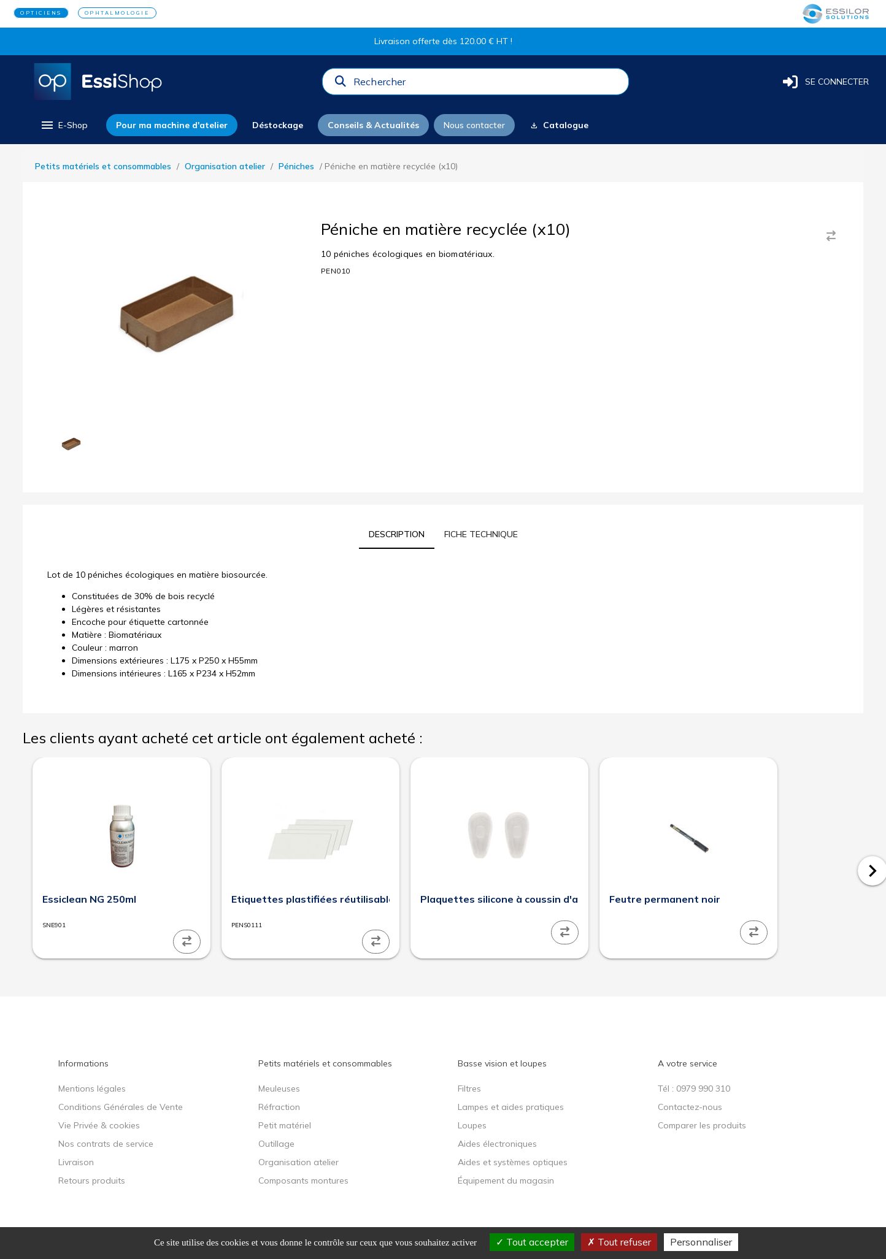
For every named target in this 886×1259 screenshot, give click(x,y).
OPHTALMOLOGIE (117, 13)
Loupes (472, 1125)
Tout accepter (532, 1242)
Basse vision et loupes (502, 1063)
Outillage (276, 1143)
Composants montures (303, 1180)
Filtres (469, 1088)
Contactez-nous (690, 1106)
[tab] (396, 534)
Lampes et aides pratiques (511, 1106)
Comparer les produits (702, 1125)
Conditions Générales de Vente (120, 1106)
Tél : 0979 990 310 (694, 1088)
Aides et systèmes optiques (513, 1162)
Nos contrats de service (105, 1143)
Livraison (76, 1162)
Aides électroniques (497, 1143)
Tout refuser (619, 1242)
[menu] (63, 125)
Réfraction (279, 1106)
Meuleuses (279, 1088)
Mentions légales (92, 1088)
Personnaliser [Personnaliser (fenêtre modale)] (701, 1242)
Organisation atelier (225, 166)
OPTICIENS (41, 13)
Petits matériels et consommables (103, 166)
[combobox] (487, 84)
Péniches (296, 166)
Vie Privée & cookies (99, 1125)
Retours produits (91, 1180)
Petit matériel (284, 1125)
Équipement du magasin (506, 1180)
